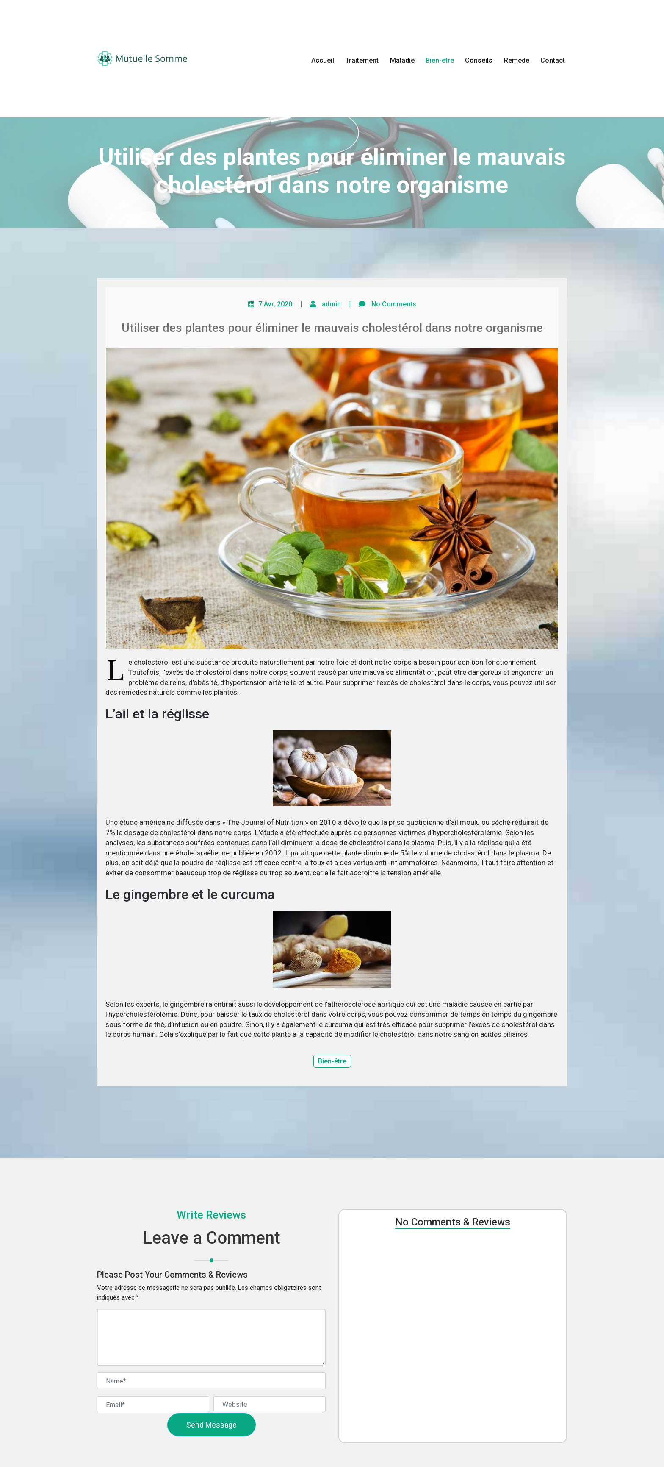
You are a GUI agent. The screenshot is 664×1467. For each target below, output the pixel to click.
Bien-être (440, 60)
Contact (552, 60)
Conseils (478, 60)
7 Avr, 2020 (275, 304)
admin (331, 304)
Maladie (402, 60)
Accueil (322, 60)
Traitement (362, 60)
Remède (516, 60)
